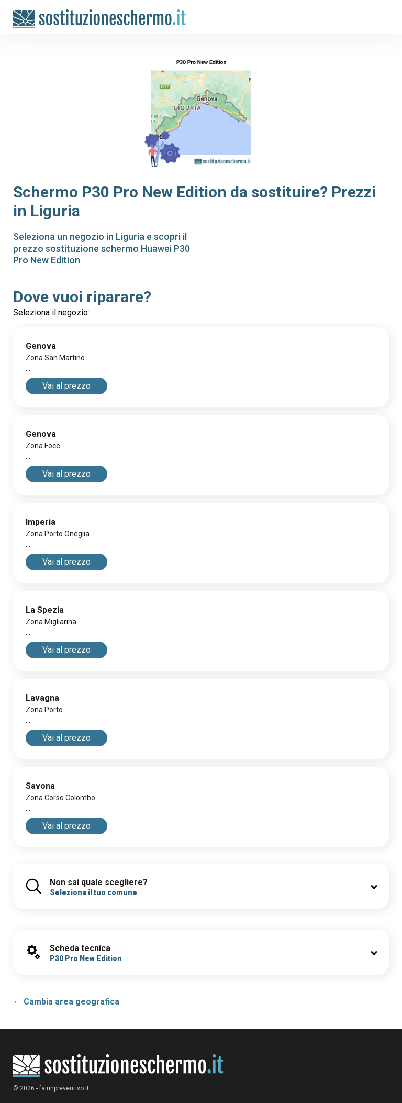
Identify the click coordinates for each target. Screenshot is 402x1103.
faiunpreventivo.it (64, 1088)
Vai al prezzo (66, 386)
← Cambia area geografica (66, 1002)
